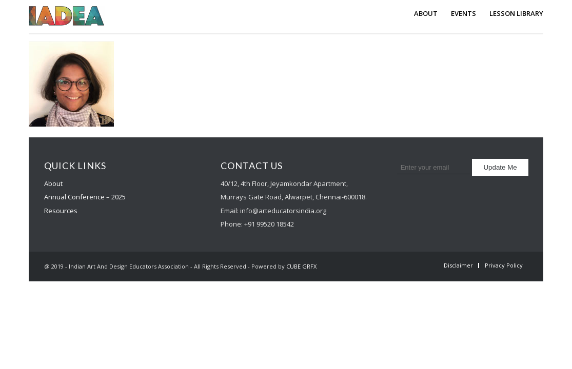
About (53, 183)
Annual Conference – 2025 (85, 196)
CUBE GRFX (301, 266)
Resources (60, 210)
